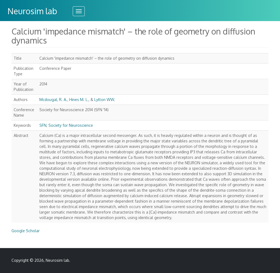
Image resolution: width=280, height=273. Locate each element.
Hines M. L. (79, 99)
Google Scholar (25, 230)
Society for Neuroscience (70, 125)
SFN (42, 125)
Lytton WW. (104, 99)
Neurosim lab (32, 11)
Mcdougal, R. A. (53, 99)
